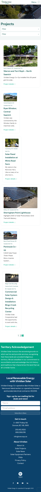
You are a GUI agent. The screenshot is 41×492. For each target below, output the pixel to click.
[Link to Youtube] (22, 484)
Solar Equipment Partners (20, 455)
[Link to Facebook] (13, 484)
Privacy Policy (20, 461)
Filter (4, 29)
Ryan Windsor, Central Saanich (10, 111)
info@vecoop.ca (20, 437)
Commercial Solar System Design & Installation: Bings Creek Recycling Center (11, 301)
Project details (9, 84)
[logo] (17, 2)
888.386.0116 (20, 433)
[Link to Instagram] (17, 484)
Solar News (20, 452)
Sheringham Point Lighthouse (17, 212)
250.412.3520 (20, 430)
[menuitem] (38, 2)
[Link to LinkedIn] (27, 484)
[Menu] (38, 2)
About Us (20, 446)
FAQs (20, 458)
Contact (20, 464)
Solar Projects (20, 449)
